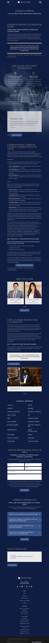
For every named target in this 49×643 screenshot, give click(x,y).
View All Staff (24, 310)
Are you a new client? (11, 471)
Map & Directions (24, 614)
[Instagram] (26, 587)
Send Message (24, 490)
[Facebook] (19, 587)
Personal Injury (24, 598)
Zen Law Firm (23, 38)
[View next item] (9, 135)
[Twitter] (24, 587)
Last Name (27, 464)
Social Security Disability (24, 601)
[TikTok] (29, 587)
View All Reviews (16, 135)
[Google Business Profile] (17, 587)
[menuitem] (14, 405)
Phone (9, 468)
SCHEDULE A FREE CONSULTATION (24, 265)
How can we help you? (12, 475)
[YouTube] (31, 587)
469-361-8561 (24, 583)
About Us (24, 596)
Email (26, 468)
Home (24, 593)
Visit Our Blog (12, 565)
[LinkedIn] (22, 587)
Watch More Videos (14, 364)
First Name (10, 464)
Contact (24, 603)
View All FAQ (24, 539)
